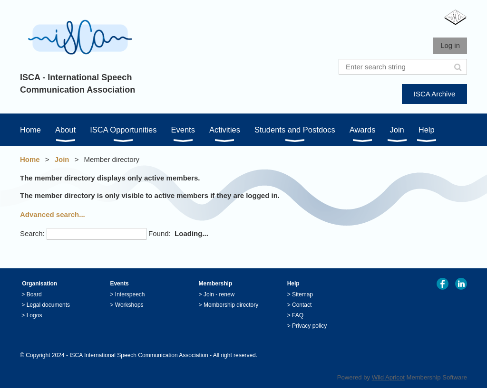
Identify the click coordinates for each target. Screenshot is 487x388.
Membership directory (231, 305)
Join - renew (219, 294)
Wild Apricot (388, 377)
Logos (34, 315)
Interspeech (130, 294)
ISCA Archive (435, 94)
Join (62, 159)
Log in (450, 45)
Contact (302, 305)
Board (34, 294)
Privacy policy (309, 325)
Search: (32, 233)
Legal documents (48, 305)
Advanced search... (52, 214)
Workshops (129, 305)
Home (30, 159)
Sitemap (302, 294)
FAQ (297, 315)
